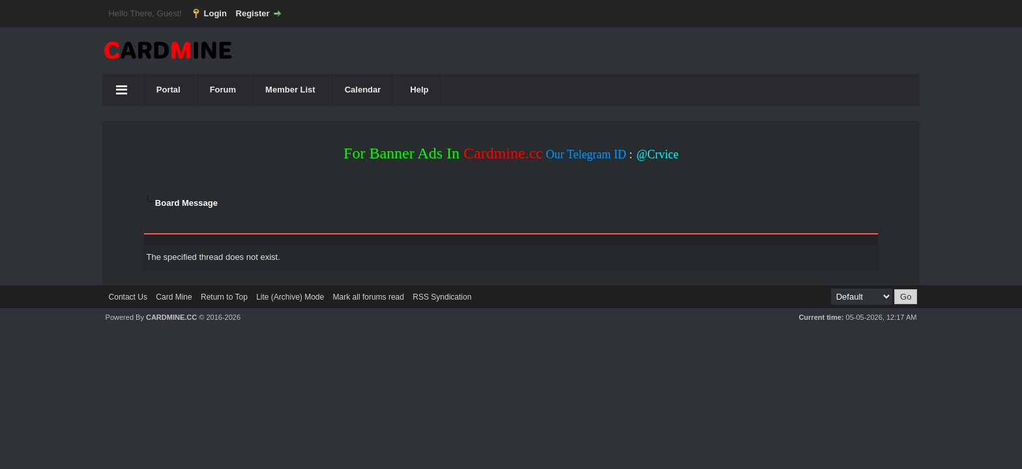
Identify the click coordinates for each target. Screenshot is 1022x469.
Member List (290, 89)
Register (253, 13)
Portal (168, 89)
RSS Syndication (442, 297)
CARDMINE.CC (171, 317)
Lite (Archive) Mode (290, 297)
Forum (223, 89)
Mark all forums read (368, 297)
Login (215, 13)
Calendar (363, 89)
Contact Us (128, 297)
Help (419, 89)
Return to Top (224, 297)
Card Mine (174, 297)
